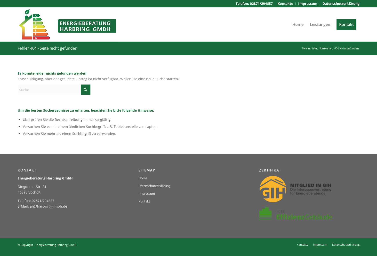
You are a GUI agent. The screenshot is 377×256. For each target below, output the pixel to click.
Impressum (146, 193)
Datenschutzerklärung (154, 186)
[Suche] (54, 90)
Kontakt (144, 201)
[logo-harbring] (68, 24)
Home (142, 178)
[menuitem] (285, 3)
